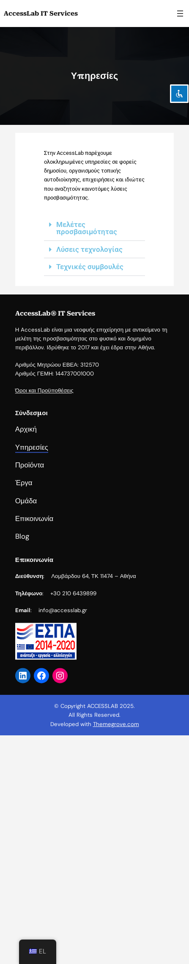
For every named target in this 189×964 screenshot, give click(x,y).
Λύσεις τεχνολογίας (89, 249)
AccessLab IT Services (41, 13)
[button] (94, 228)
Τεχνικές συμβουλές (89, 266)
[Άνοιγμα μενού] (180, 13)
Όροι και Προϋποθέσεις (44, 421)
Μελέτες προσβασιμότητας (86, 228)
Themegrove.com (116, 724)
